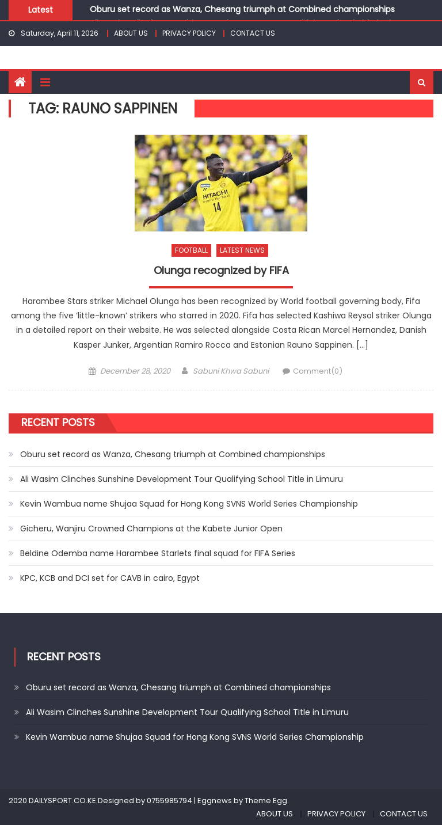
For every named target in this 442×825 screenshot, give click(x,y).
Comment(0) (317, 371)
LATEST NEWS (242, 250)
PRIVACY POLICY (189, 33)
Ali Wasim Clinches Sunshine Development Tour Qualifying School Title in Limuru (181, 479)
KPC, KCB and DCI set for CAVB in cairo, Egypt (110, 578)
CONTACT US (252, 33)
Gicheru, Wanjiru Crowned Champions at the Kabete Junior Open (151, 528)
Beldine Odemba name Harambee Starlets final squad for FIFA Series (157, 553)
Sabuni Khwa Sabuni (231, 371)
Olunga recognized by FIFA (221, 270)
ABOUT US (131, 33)
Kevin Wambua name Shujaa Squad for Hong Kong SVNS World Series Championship (189, 504)
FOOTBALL (191, 250)
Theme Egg (266, 800)
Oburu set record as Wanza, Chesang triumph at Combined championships (242, 9)
